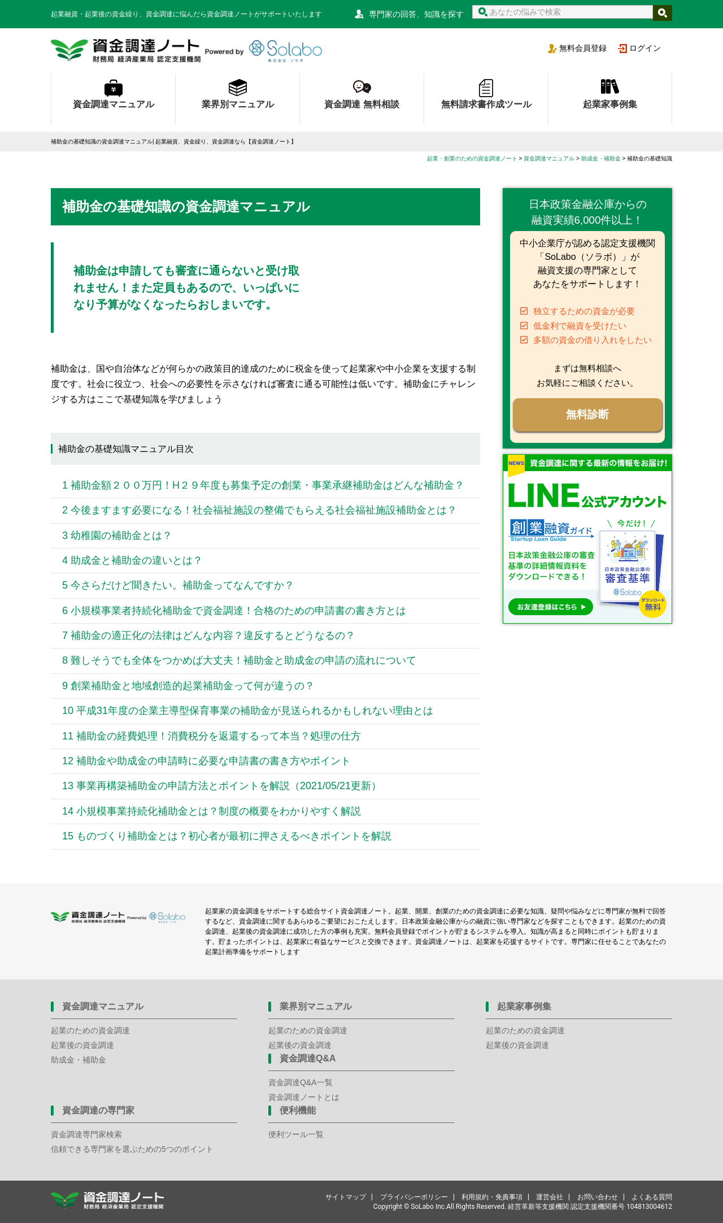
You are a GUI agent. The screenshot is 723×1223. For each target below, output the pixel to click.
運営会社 (549, 1197)
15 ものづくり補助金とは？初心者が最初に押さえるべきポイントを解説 (226, 836)
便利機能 (298, 1110)
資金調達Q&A (308, 1058)
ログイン (645, 48)
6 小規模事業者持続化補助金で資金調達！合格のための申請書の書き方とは (234, 610)
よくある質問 (651, 1197)
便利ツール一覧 (296, 1134)
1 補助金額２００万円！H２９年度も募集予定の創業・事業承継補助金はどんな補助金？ (263, 485)
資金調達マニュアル (113, 104)
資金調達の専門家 (98, 1110)
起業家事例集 (610, 104)
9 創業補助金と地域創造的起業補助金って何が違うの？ (188, 685)
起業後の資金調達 (82, 1045)
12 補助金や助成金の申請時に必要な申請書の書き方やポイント (206, 761)
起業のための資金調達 (90, 1030)
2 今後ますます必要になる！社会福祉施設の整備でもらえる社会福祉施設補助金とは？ (259, 510)
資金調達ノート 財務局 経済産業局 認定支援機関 (186, 50)
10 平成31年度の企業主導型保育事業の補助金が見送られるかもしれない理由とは (247, 710)
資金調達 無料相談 (361, 104)
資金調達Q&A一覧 (300, 1082)
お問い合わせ (597, 1197)
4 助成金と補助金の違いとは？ (132, 560)
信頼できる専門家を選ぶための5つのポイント (132, 1149)
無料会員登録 (583, 48)
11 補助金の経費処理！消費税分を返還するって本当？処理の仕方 (211, 736)
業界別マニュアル (238, 104)
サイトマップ (345, 1197)
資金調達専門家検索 (86, 1134)
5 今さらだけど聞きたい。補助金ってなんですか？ (178, 585)
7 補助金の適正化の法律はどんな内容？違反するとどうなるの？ (208, 635)
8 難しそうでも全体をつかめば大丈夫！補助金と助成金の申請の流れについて (242, 660)
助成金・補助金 (78, 1059)
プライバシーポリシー (414, 1197)
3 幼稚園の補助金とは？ (117, 535)
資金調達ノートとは (303, 1097)
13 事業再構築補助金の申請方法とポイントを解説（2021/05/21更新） (221, 785)
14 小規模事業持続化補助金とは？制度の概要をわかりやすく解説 (211, 811)
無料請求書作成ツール (486, 104)
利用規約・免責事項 (491, 1197)
